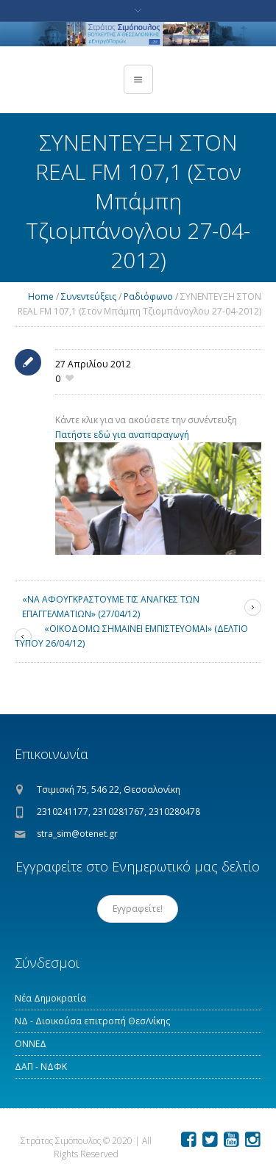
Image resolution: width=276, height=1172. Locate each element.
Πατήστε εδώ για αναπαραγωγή (122, 434)
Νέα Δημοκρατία (50, 998)
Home (41, 296)
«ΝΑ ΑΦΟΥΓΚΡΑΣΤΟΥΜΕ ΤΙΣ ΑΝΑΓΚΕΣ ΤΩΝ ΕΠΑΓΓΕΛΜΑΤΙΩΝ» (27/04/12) (110, 606)
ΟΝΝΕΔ (30, 1044)
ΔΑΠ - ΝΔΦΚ (41, 1066)
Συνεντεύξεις (88, 296)
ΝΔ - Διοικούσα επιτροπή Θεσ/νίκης (92, 1021)
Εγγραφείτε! (138, 908)
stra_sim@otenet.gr (77, 833)
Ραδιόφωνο (148, 296)
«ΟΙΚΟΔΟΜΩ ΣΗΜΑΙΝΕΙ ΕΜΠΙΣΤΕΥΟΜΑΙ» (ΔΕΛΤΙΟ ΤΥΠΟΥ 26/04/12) (131, 636)
